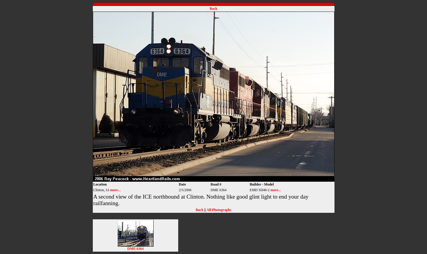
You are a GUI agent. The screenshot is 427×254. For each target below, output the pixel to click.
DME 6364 (135, 247)
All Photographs (218, 210)
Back (213, 9)
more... (115, 190)
